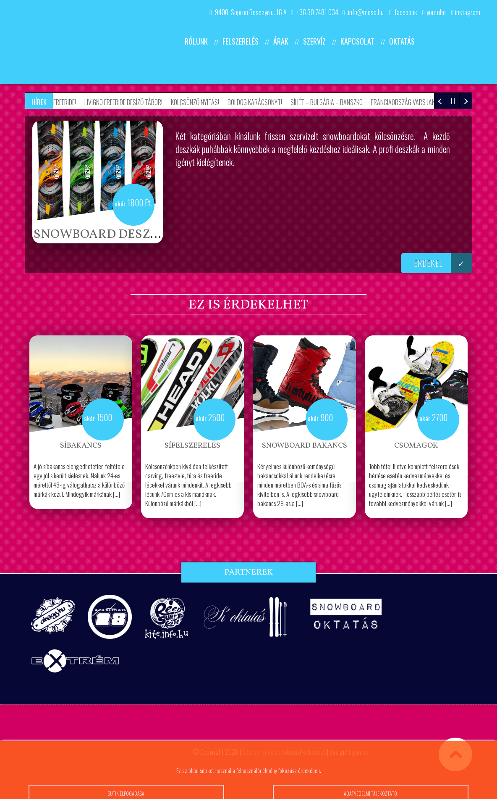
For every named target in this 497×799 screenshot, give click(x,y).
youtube (431, 12)
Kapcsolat (357, 41)
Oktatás (402, 41)
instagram (463, 12)
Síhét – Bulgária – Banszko (329, 102)
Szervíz (314, 41)
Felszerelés (240, 41)
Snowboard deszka (101, 234)
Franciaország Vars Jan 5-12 (412, 102)
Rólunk (196, 41)
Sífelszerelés (192, 445)
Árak (280, 41)
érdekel (443, 263)
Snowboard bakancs (304, 445)
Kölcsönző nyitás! (197, 102)
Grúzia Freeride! (57, 102)
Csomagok (416, 445)
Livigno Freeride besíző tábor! (126, 102)
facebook (403, 12)
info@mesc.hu (363, 12)
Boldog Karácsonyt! (257, 102)
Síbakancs (81, 445)
